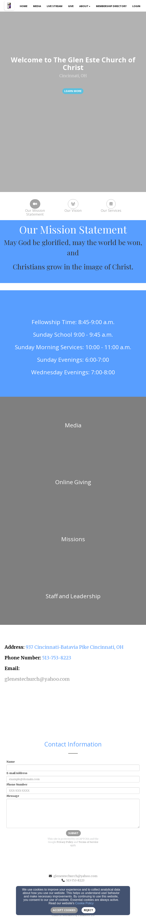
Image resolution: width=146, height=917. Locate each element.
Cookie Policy (84, 903)
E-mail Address (16, 773)
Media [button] (37, 6)
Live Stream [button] (54, 6)
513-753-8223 (75, 880)
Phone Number (16, 784)
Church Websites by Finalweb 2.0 (73, 915)
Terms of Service (88, 842)
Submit (73, 833)
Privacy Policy (65, 842)
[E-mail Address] (73, 779)
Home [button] (23, 6)
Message (12, 796)
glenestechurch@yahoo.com (75, 876)
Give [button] (71, 6)
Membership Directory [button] (111, 6)
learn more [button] (73, 91)
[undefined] (73, 425)
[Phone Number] (73, 790)
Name (10, 761)
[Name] (73, 768)
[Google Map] (73, 712)
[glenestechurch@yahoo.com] (37, 679)
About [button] (84, 6)
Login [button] (136, 6)
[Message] (73, 813)
